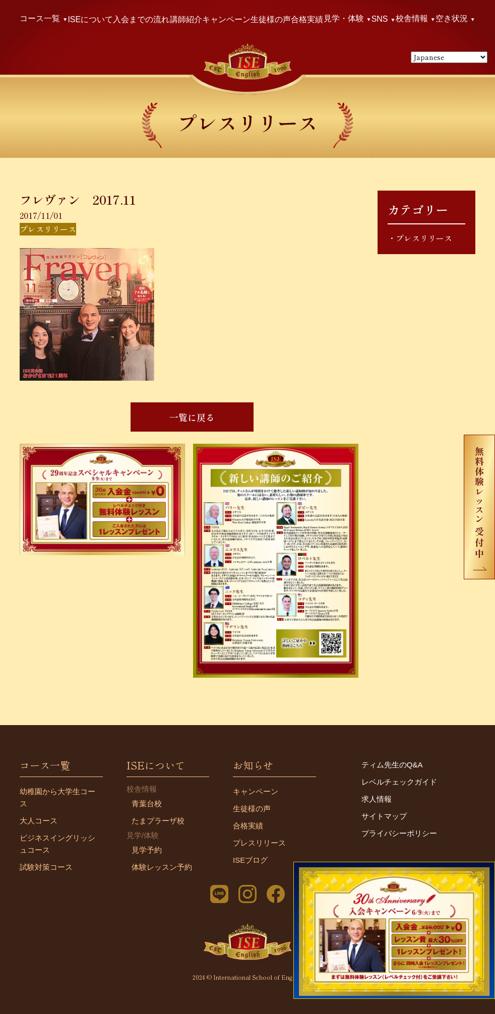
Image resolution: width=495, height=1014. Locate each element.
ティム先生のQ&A (392, 764)
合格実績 (307, 19)
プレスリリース (424, 238)
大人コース (38, 820)
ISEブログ (250, 860)
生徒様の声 (271, 19)
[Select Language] (449, 57)
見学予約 (147, 850)
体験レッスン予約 (162, 867)
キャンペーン (226, 19)
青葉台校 (147, 803)
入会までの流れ (141, 19)
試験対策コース (46, 867)
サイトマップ (384, 816)
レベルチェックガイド (399, 782)
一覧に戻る (192, 417)
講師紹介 (186, 19)
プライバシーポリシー (399, 833)
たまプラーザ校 (158, 820)
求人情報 (376, 799)
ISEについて (90, 19)
